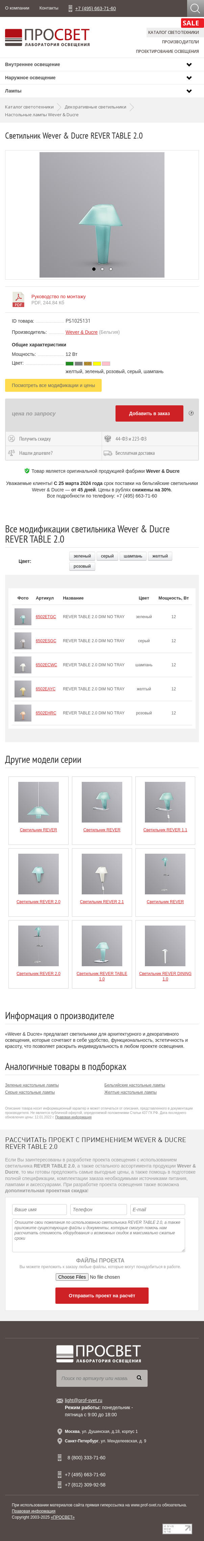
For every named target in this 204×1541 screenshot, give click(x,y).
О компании (17, 8)
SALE (191, 22)
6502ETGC (46, 616)
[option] (102, 215)
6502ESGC (46, 640)
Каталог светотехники (173, 32)
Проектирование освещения (167, 51)
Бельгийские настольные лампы (134, 1085)
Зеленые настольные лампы (32, 1085)
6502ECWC (46, 665)
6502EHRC (46, 713)
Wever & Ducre (82, 332)
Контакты (49, 8)
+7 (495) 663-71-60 (95, 8)
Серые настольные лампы (30, 1092)
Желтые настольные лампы (130, 1092)
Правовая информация (73, 1117)
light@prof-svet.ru (83, 1400)
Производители (180, 42)
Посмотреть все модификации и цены (53, 385)
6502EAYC (45, 689)
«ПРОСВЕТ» (63, 1517)
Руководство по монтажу (58, 296)
